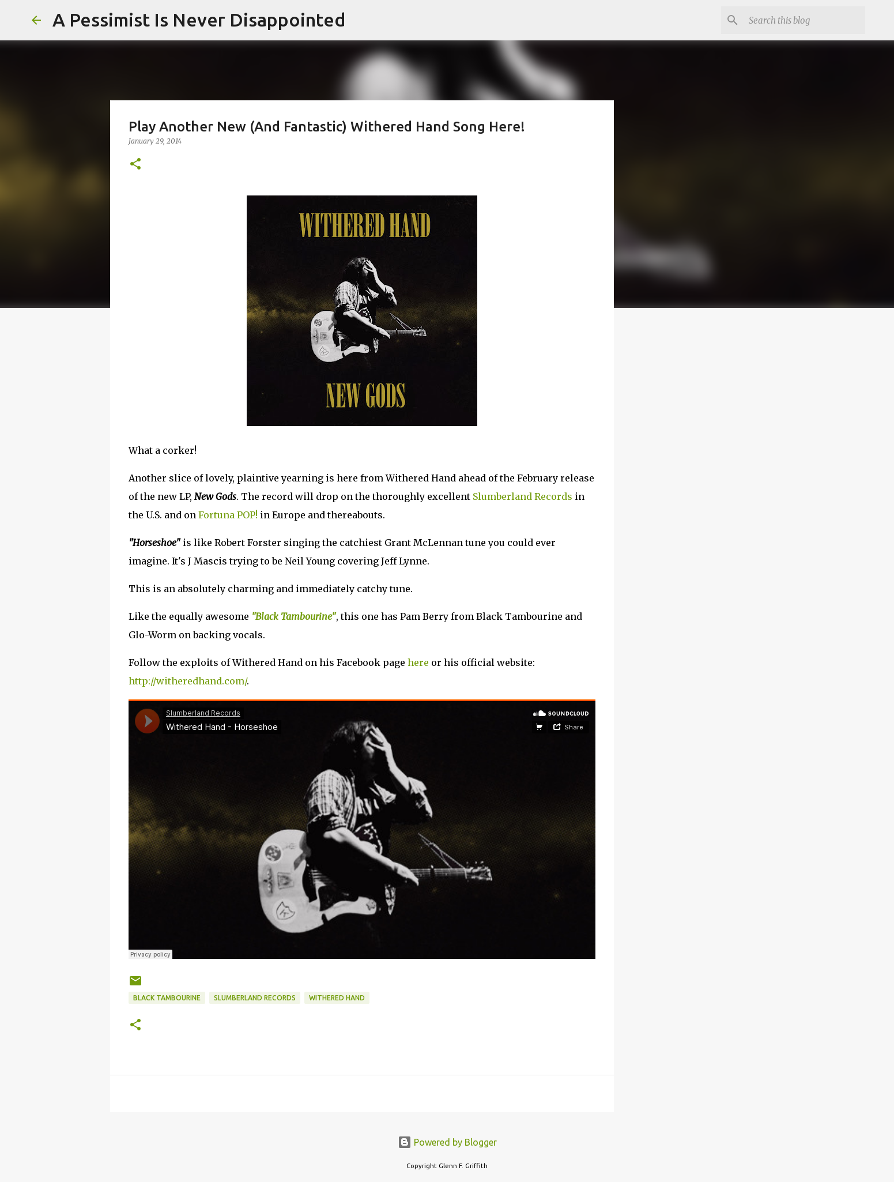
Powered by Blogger (447, 1142)
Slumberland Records (522, 496)
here (418, 662)
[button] (135, 164)
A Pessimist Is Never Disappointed (198, 19)
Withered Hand (337, 998)
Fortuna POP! (228, 515)
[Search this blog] (804, 20)
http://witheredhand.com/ (188, 681)
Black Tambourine (167, 998)
